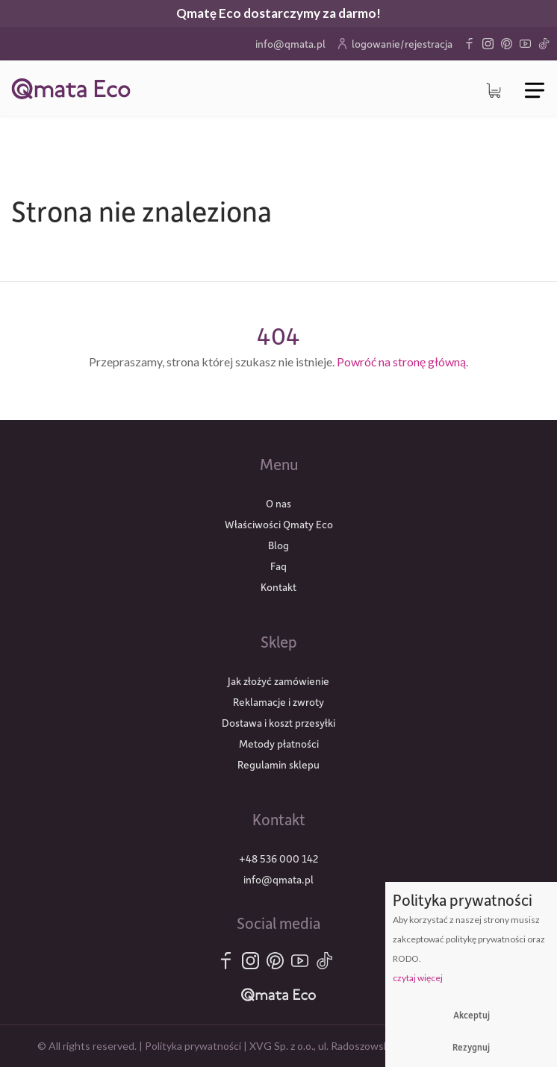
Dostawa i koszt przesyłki (278, 723)
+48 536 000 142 (278, 858)
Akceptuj (471, 1015)
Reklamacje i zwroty (278, 702)
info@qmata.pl (290, 44)
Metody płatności (279, 743)
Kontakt (278, 587)
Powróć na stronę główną (401, 361)
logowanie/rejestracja (394, 44)
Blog (278, 545)
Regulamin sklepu (278, 764)
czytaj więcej (418, 977)
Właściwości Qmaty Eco (279, 524)
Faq (278, 566)
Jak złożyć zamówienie (278, 681)
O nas (278, 503)
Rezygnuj (471, 1047)
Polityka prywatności (193, 1045)
